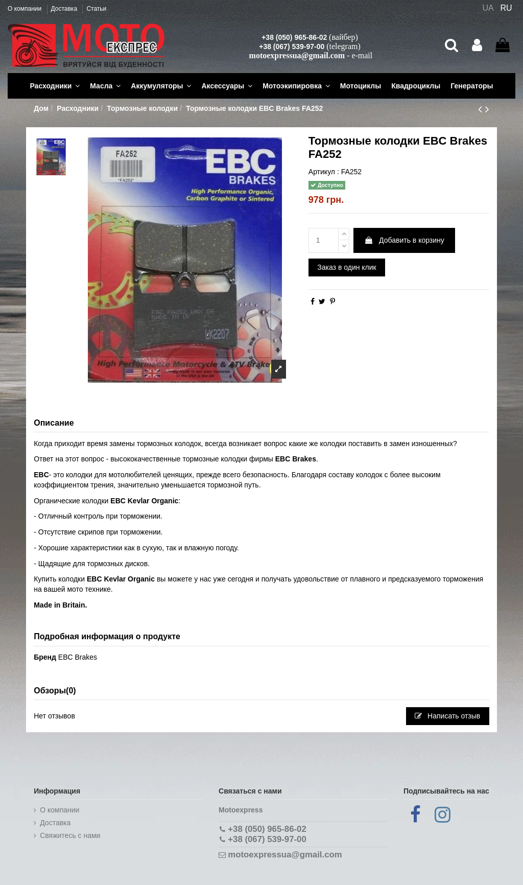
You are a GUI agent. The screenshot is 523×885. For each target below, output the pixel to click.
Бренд (45, 657)
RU (506, 8)
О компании (25, 8)
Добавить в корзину (404, 240)
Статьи (96, 8)
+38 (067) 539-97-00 (291, 46)
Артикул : (323, 172)
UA (487, 8)
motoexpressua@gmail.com (297, 55)
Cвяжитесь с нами (70, 835)
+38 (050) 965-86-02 (294, 37)
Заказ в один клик (346, 267)
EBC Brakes (77, 657)
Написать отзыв (447, 716)
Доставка (65, 8)
